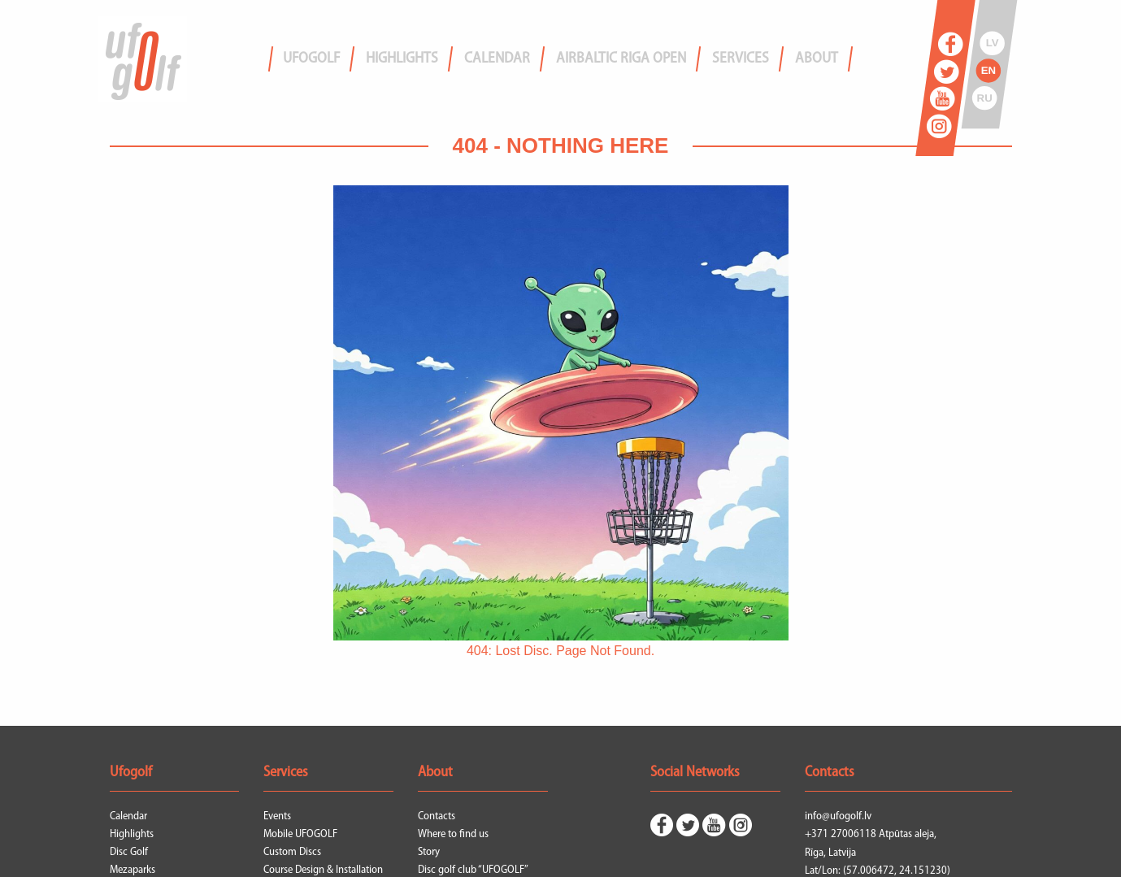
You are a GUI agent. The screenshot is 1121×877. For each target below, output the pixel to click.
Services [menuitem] (740, 59)
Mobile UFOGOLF (300, 834)
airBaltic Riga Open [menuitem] (621, 59)
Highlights (132, 834)
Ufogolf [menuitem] (311, 59)
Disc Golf (129, 852)
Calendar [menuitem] (497, 59)
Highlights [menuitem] (402, 59)
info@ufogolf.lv (838, 816)
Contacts (436, 816)
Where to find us (453, 834)
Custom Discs (292, 852)
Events (277, 816)
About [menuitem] (816, 59)
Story (429, 852)
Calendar (128, 816)
